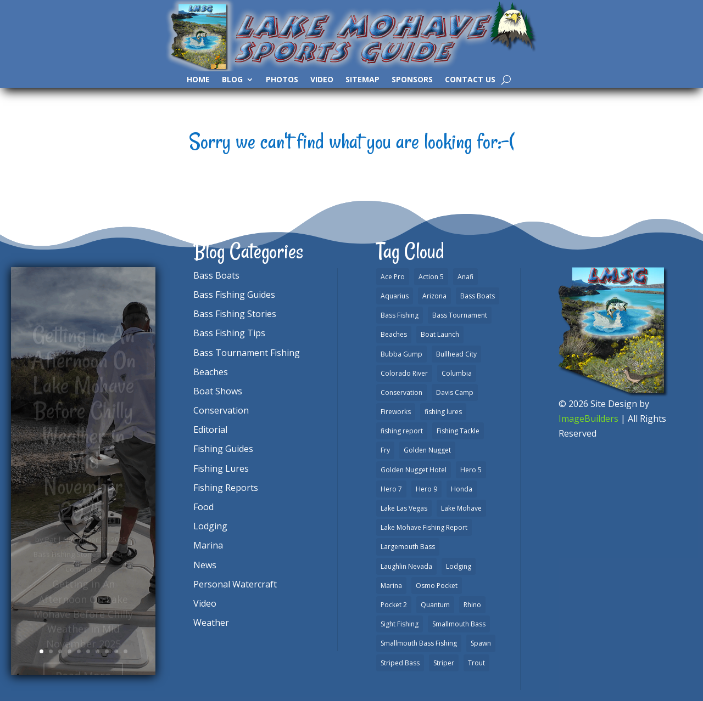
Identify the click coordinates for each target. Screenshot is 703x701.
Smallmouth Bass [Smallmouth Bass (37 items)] (459, 624)
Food (203, 507)
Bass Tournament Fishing (246, 353)
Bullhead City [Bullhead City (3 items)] (456, 354)
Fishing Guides (223, 449)
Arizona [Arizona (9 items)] (434, 296)
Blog (232, 80)
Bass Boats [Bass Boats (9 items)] (477, 296)
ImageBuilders (588, 418)
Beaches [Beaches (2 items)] (394, 334)
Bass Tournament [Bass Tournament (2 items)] (459, 315)
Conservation (221, 410)
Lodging (210, 526)
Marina (208, 545)
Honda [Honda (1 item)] (461, 489)
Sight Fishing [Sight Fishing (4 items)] (400, 624)
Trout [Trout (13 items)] (476, 663)
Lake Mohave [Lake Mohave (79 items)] (461, 508)
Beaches (210, 372)
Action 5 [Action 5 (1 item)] (431, 276)
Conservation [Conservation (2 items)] (401, 392)
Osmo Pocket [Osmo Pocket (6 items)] (436, 585)
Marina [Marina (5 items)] (391, 585)
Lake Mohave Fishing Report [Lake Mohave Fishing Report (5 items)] (424, 527)
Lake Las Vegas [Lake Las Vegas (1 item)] (404, 508)
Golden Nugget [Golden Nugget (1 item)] (427, 450)
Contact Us (470, 80)
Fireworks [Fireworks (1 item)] (396, 411)
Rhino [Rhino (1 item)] (472, 604)
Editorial (210, 429)
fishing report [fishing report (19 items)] (402, 431)
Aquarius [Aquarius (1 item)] (395, 296)
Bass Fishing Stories (234, 314)
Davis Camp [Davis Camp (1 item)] (454, 392)
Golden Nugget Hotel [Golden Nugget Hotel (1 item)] (414, 469)
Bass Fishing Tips (229, 333)
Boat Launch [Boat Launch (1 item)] (440, 334)
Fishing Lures (221, 468)
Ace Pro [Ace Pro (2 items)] (393, 276)
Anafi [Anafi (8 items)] (465, 276)
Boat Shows (217, 391)
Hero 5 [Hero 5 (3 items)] (471, 469)
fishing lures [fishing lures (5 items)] (443, 411)
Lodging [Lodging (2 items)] (458, 566)
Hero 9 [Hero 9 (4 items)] (426, 489)
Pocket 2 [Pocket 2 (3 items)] (394, 604)
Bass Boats (216, 275)
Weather (211, 623)
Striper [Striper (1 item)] (443, 663)
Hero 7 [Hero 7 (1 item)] (391, 489)
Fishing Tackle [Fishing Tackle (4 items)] (458, 431)
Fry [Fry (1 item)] (385, 450)
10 (125, 651)
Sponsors (412, 80)
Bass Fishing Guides (234, 295)
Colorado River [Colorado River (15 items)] (404, 373)
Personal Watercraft (235, 584)
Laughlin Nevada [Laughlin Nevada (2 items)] (406, 566)
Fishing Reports (225, 488)
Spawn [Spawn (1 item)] (481, 643)
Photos (282, 80)
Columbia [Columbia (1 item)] (457, 373)
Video (321, 80)
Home (198, 80)
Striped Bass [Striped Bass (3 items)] (400, 663)
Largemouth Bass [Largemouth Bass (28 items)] (408, 546)
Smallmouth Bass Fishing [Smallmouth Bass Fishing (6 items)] (419, 643)
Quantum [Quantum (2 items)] (435, 604)
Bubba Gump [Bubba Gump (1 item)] (401, 354)
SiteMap (362, 80)
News (204, 565)
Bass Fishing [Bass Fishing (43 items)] (400, 315)
